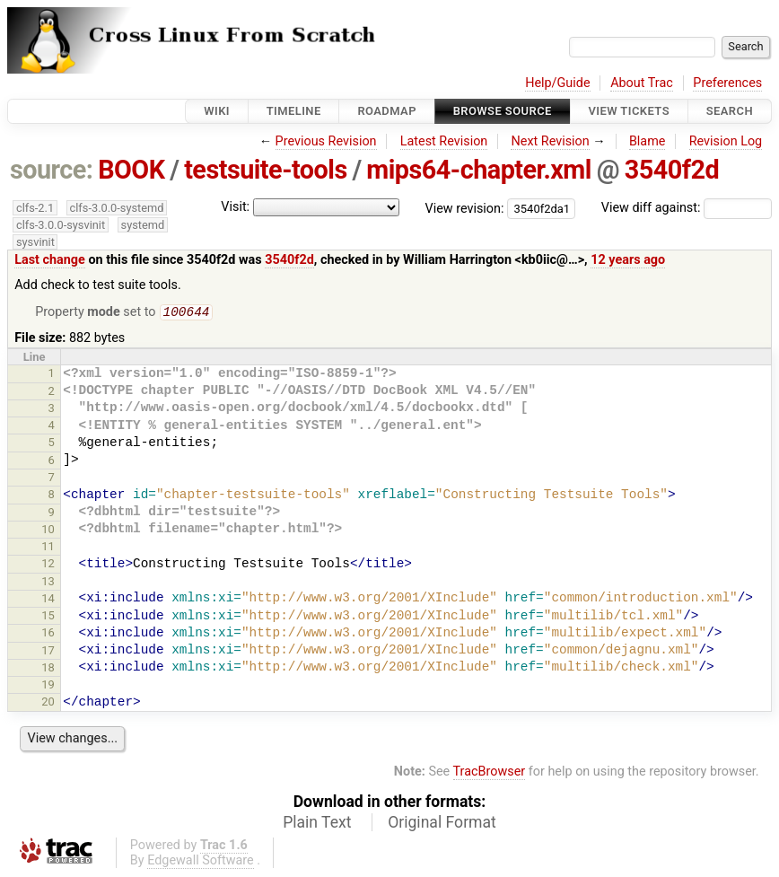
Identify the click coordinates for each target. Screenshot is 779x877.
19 (48, 686)
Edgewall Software (200, 862)
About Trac (641, 83)
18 (48, 669)
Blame (647, 141)
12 (48, 565)
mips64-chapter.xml (478, 169)
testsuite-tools (265, 169)
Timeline (294, 111)
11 (48, 548)
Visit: (235, 207)
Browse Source (502, 111)
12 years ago (628, 259)
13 (48, 583)
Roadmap (386, 111)
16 (48, 634)
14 (48, 600)
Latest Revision (444, 141)
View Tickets (629, 111)
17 (48, 652)
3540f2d (672, 169)
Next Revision (550, 141)
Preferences (727, 83)
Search (729, 111)
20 (48, 703)
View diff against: (686, 207)
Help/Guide (557, 83)
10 (48, 531)
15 (48, 617)
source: (51, 169)
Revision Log (726, 141)
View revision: (464, 207)
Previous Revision (326, 141)
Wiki (217, 111)
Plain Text (317, 824)
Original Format (442, 824)
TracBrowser (489, 773)
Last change (49, 259)
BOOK (131, 169)
